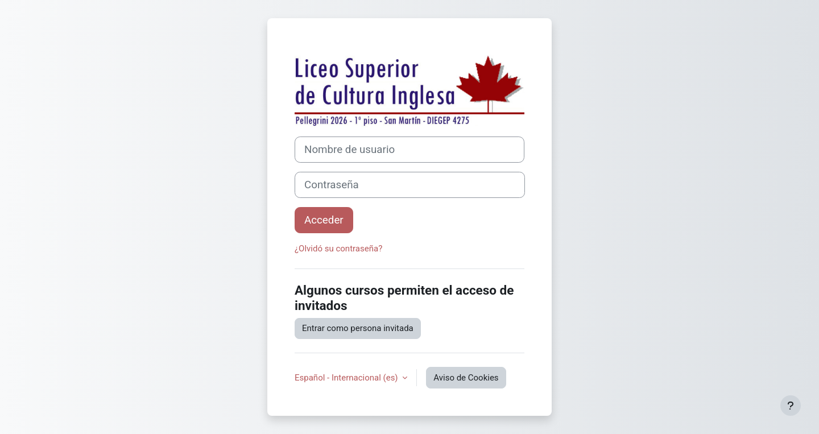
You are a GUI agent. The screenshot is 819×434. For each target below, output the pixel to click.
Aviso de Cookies (465, 378)
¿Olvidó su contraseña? (338, 248)
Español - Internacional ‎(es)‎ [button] (347, 378)
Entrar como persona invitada (357, 328)
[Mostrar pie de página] (790, 405)
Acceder (324, 220)
